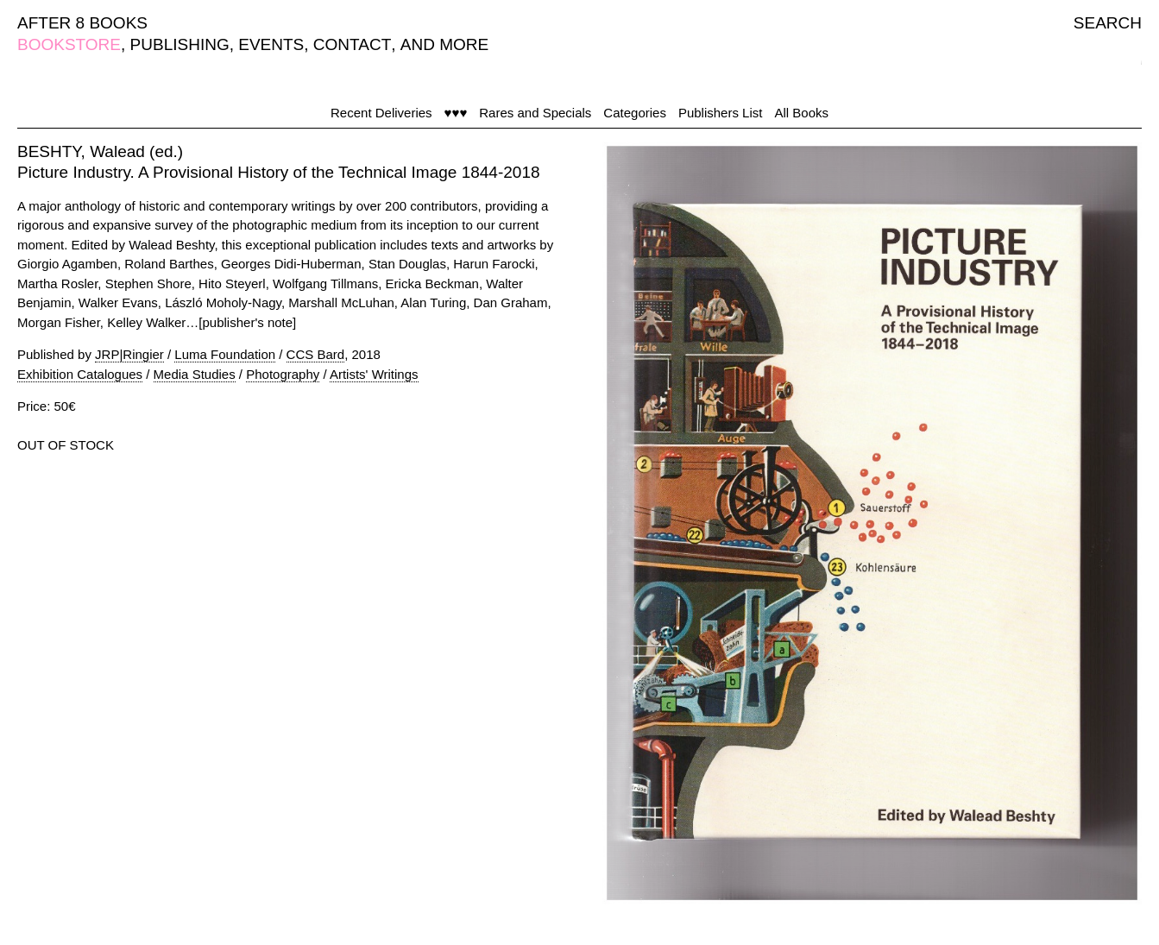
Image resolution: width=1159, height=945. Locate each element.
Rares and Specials (535, 112)
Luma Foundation (224, 354)
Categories (634, 112)
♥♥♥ (456, 112)
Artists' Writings (374, 374)
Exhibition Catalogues (79, 374)
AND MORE (444, 44)
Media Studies (195, 374)
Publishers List (720, 112)
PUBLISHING (180, 44)
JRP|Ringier (129, 354)
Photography (282, 374)
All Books (801, 112)
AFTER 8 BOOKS (82, 23)
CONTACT (352, 44)
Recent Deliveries (381, 112)
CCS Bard (316, 354)
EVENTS (271, 44)
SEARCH (1108, 23)
